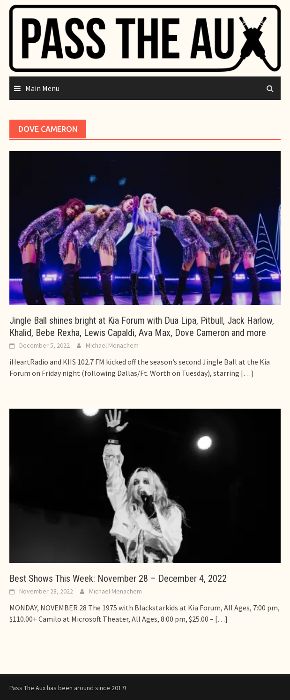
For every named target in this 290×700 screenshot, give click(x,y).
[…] (246, 373)
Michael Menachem (112, 345)
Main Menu (42, 88)
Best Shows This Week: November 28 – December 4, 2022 (118, 578)
